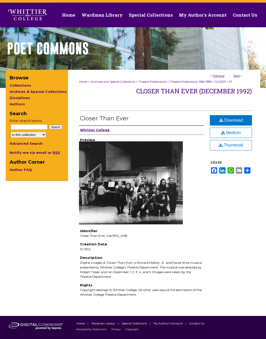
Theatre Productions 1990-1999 (190, 82)
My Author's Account (168, 323)
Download (231, 120)
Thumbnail (231, 145)
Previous (218, 76)
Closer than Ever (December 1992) (194, 91)
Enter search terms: (26, 121)
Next (236, 76)
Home (83, 82)
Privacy (116, 329)
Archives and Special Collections (113, 82)
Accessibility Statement (91, 329)
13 (230, 82)
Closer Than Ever (104, 118)
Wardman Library (103, 323)
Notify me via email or (35, 152)
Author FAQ (21, 170)
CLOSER (220, 82)
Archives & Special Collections (38, 91)
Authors (17, 104)
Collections (20, 85)
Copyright (131, 329)
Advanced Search (26, 143)
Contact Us (245, 15)
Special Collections (135, 323)
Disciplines (20, 98)
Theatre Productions (152, 82)
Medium (231, 132)
